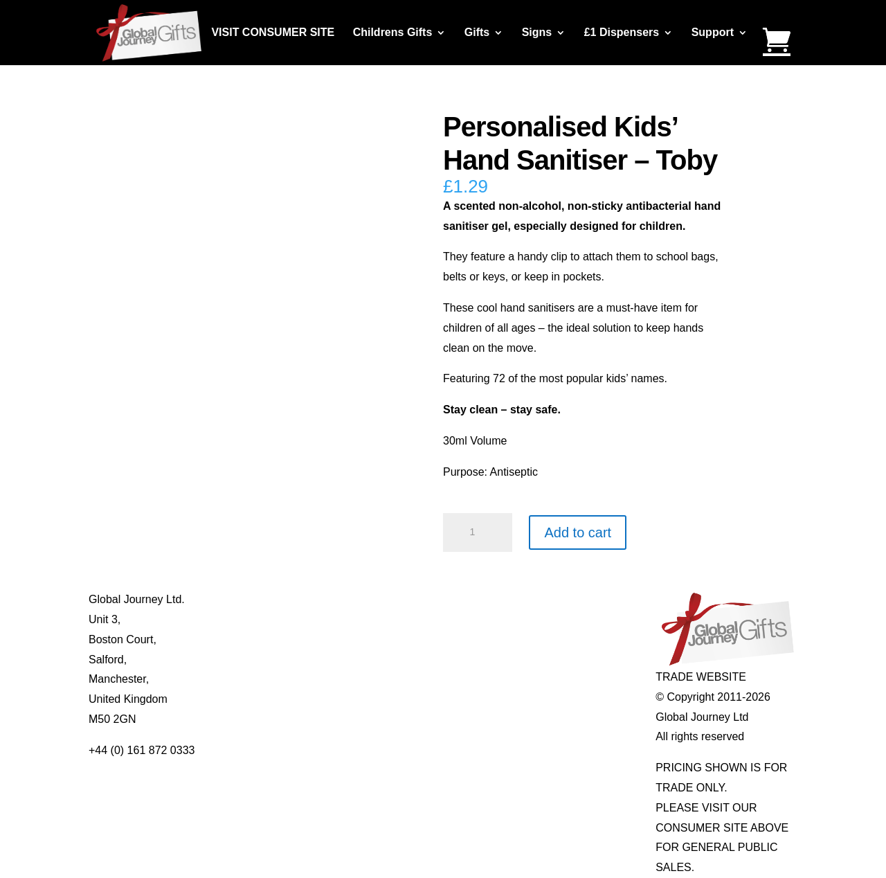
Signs (537, 33)
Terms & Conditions (278, 659)
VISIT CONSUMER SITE (272, 33)
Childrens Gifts (393, 33)
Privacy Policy (265, 679)
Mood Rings (543, 639)
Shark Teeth (543, 659)
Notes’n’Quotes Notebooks (438, 639)
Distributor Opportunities (290, 719)
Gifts (476, 33)
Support (712, 33)
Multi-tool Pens (409, 619)
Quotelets (395, 659)
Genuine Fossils (553, 679)
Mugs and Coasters (420, 599)
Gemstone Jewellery (564, 619)
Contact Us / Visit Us (281, 639)
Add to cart (577, 532)
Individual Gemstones (567, 599)
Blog (241, 619)
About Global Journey (283, 599)
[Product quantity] (477, 532)
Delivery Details (268, 699)
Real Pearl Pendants (423, 679)
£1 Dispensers (622, 33)
